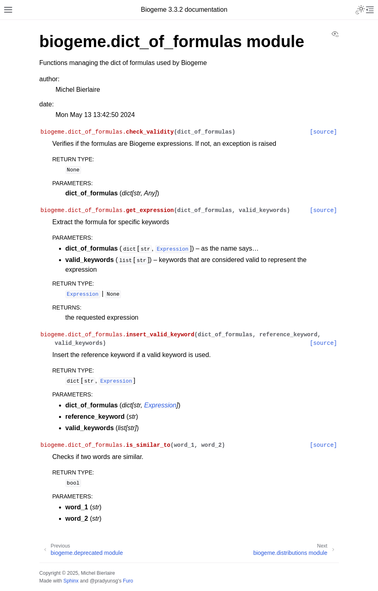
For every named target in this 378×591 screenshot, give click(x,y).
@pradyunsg (104, 581)
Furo (128, 581)
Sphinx (71, 581)
